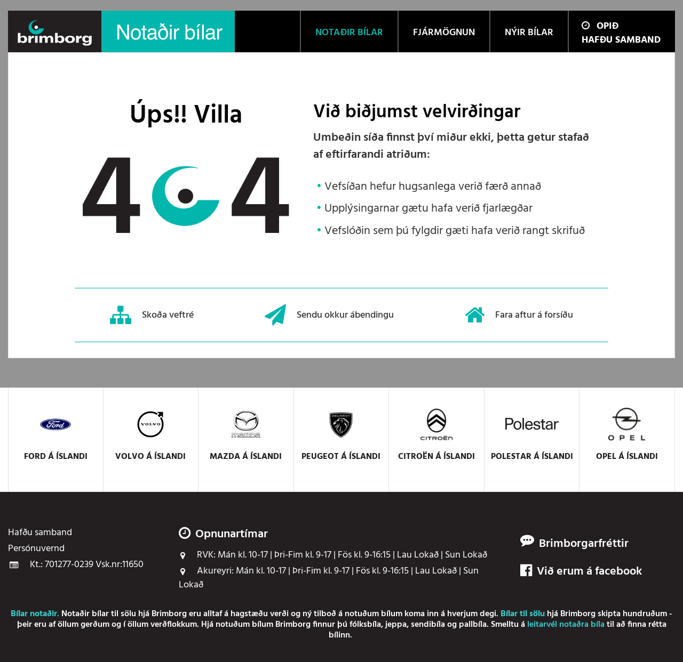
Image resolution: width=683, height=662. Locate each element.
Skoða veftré (152, 315)
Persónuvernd (36, 549)
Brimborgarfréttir (584, 544)
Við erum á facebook (581, 571)
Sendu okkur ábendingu (329, 315)
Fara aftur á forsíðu (519, 315)
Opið (600, 26)
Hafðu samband (621, 40)
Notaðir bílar (85, 614)
